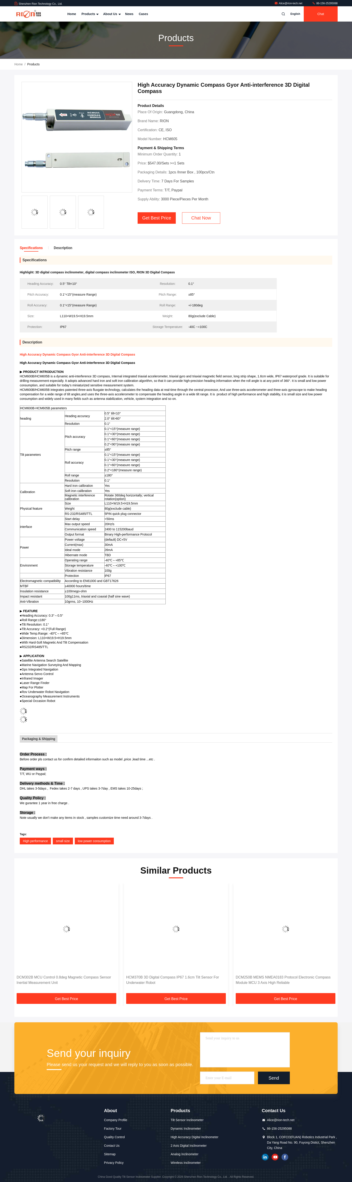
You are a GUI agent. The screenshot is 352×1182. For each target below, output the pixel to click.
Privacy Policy (113, 1162)
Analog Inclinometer (184, 1154)
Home (71, 14)
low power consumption (94, 841)
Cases (143, 14)
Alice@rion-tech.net (288, 3)
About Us (111, 14)
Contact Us (111, 1145)
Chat (320, 14)
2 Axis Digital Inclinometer (189, 1145)
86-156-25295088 (325, 3)
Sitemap (109, 1154)
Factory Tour (112, 1128)
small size (63, 841)
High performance (35, 841)
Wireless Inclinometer (186, 1162)
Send (273, 1077)
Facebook (285, 1157)
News (129, 14)
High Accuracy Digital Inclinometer (194, 1137)
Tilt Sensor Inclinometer (187, 1120)
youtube (275, 1157)
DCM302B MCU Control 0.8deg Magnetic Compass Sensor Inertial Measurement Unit (64, 980)
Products (89, 14)
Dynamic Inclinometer (186, 1128)
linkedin (265, 1157)
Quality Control (114, 1137)
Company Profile (115, 1120)
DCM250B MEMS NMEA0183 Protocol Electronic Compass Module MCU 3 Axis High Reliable (283, 980)
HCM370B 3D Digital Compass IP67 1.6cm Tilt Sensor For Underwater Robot (172, 980)
